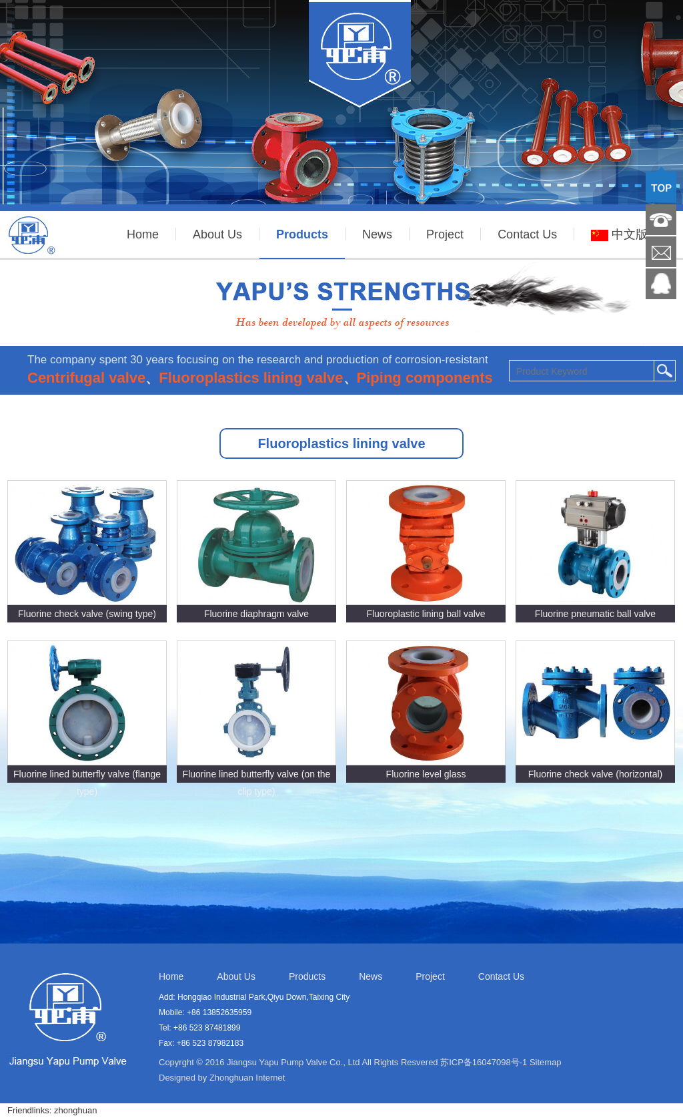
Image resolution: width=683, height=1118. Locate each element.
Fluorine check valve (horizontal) (595, 774)
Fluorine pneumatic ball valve (595, 613)
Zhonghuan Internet (247, 1078)
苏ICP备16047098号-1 (483, 1062)
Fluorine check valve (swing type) (87, 613)
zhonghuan (75, 1110)
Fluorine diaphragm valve (256, 613)
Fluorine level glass (426, 774)
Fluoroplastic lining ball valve (425, 613)
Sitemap (546, 1062)
